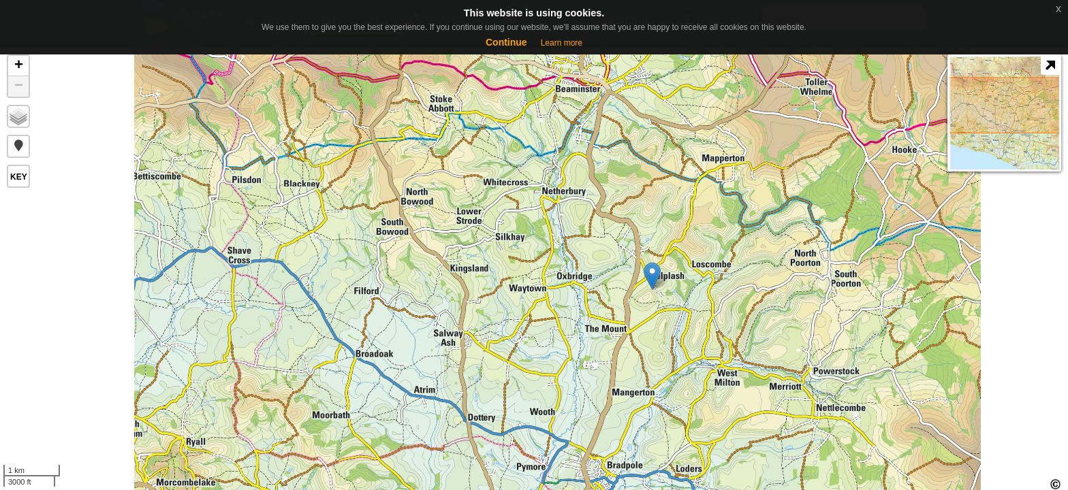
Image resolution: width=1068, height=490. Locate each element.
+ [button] (18, 66)
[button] (18, 146)
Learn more (561, 43)
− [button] (18, 86)
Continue (506, 42)
